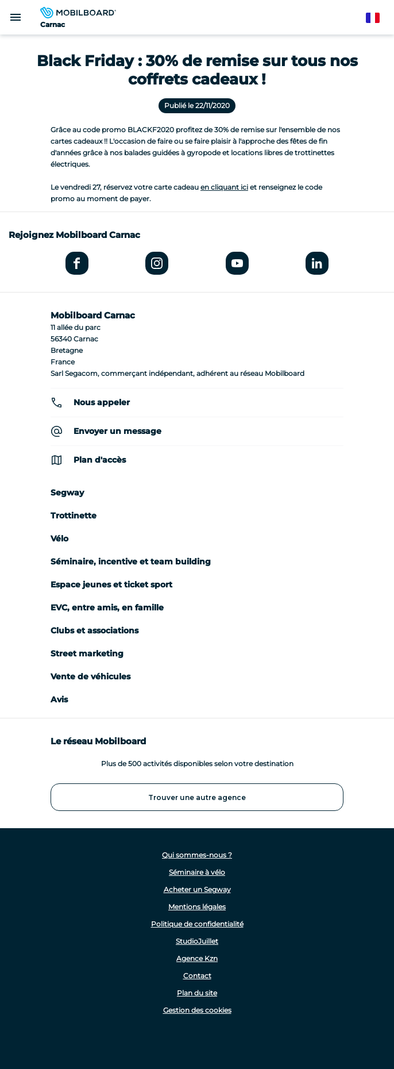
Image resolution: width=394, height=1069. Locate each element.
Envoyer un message (117, 431)
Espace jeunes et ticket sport (111, 584)
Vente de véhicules (90, 676)
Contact (197, 975)
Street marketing (87, 653)
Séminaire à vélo (197, 872)
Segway (67, 492)
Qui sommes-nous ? (197, 855)
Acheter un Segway (197, 889)
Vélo (59, 538)
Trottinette (73, 515)
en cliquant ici (224, 187)
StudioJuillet (197, 941)
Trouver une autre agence (197, 797)
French (378, 18)
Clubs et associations (94, 630)
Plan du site (197, 993)
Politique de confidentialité (197, 924)
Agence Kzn (197, 958)
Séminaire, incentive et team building (131, 561)
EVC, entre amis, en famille (107, 607)
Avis (59, 699)
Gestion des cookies (197, 1010)
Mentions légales (197, 906)
